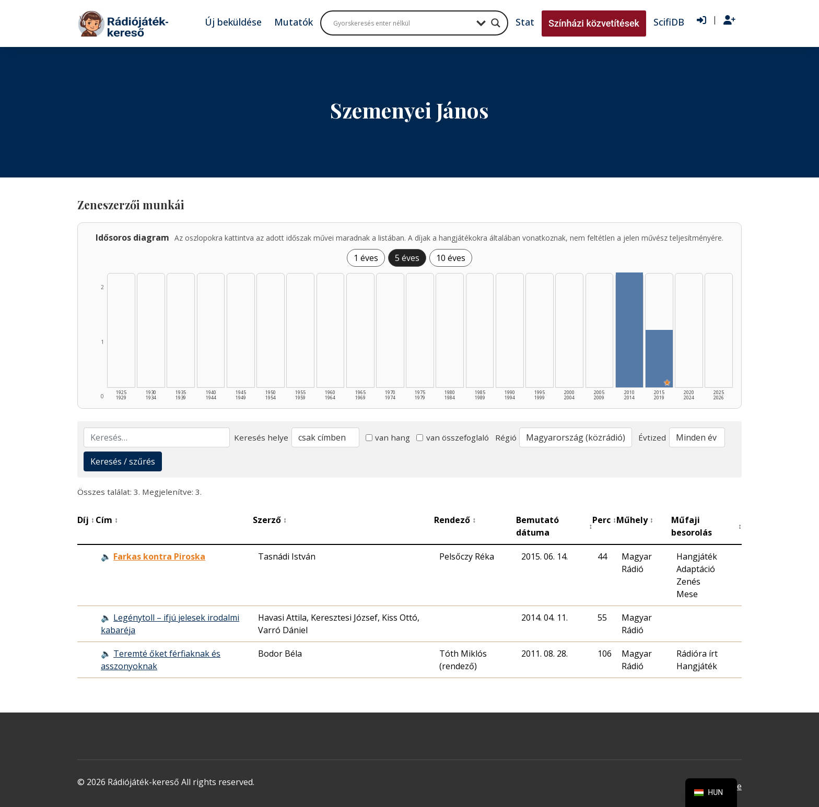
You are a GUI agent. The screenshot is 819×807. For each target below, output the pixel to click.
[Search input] (402, 23)
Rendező (455, 520)
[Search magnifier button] (495, 23)
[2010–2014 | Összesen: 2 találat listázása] (629, 329)
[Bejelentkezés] (701, 20)
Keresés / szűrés (122, 461)
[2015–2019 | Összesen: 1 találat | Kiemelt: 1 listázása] (659, 358)
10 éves (450, 258)
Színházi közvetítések (593, 23)
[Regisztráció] (729, 20)
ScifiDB (668, 22)
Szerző (270, 520)
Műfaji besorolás (706, 526)
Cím (107, 520)
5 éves (407, 258)
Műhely (634, 520)
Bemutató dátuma (554, 526)
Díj (86, 520)
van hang (388, 437)
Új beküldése (233, 22)
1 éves (366, 258)
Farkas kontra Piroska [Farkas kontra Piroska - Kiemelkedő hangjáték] (159, 556)
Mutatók (293, 22)
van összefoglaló (452, 437)
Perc (604, 520)
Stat (525, 22)
